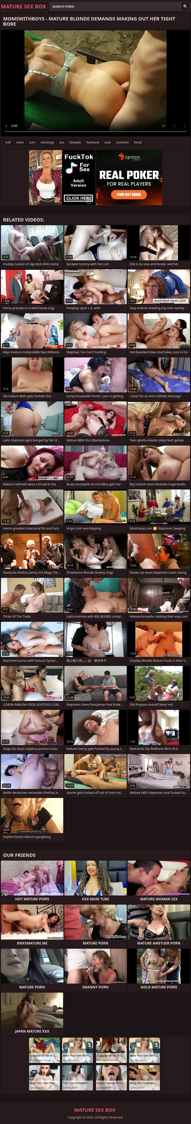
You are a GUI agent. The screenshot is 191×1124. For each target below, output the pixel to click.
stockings (47, 142)
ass (61, 142)
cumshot (122, 142)
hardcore (92, 142)
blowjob (75, 142)
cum (32, 142)
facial (137, 142)
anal (108, 142)
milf (8, 142)
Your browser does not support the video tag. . (95, 83)
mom (20, 142)
